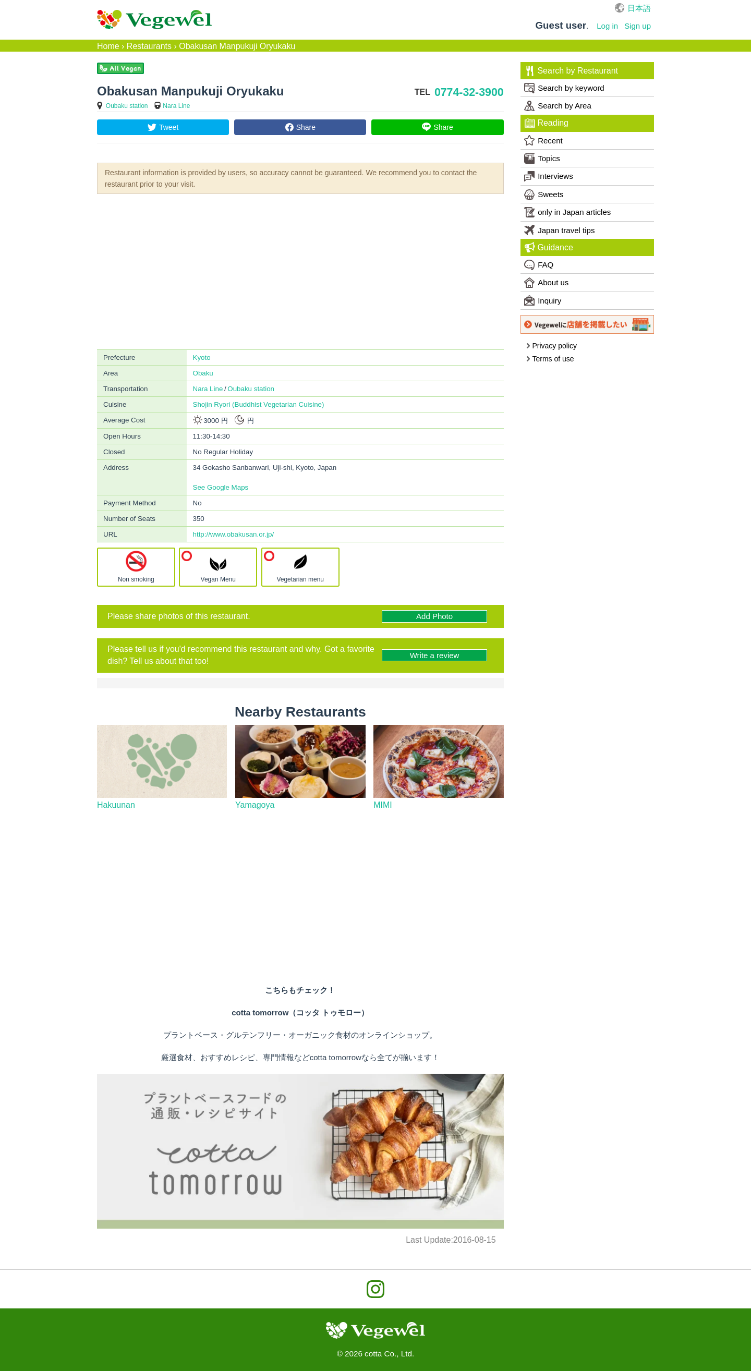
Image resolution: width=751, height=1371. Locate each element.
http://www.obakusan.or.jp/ (233, 534)
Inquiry (542, 300)
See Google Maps (221, 487)
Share (306, 127)
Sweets (543, 194)
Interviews (548, 176)
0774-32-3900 (469, 92)
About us (546, 282)
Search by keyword (564, 88)
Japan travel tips (559, 230)
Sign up (637, 25)
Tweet (168, 127)
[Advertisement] (300, 271)
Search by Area (557, 106)
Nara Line (176, 106)
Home (108, 46)
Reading (546, 123)
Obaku (203, 373)
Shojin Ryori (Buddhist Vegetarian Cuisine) (258, 404)
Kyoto (202, 357)
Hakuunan (116, 804)
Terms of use (550, 359)
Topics (542, 158)
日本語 (639, 8)
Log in (607, 25)
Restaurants (149, 46)
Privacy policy (551, 346)
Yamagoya (254, 804)
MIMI (382, 804)
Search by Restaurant (571, 71)
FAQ (538, 265)
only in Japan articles (567, 212)
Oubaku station (127, 106)
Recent (543, 140)
